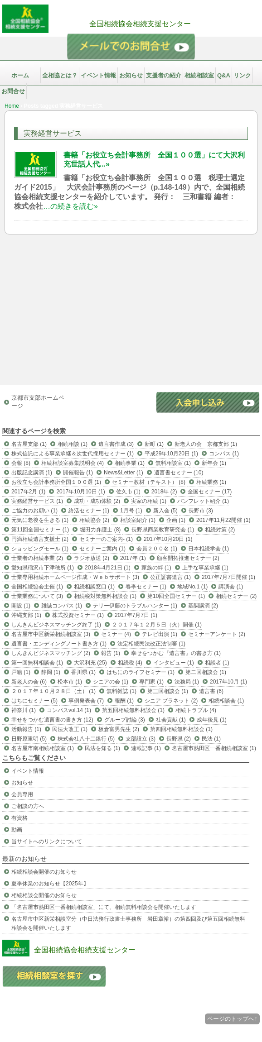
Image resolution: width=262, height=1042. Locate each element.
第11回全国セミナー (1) (40, 529)
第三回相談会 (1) (167, 691)
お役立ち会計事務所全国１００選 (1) (56, 482)
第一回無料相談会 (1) (37, 663)
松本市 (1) (70, 682)
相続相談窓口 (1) (94, 586)
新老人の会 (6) (29, 682)
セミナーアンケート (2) (216, 634)
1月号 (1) (131, 510)
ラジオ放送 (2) (91, 558)
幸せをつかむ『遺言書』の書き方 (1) (176, 653)
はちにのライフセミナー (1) (141, 672)
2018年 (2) (164, 491)
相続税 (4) (130, 663)
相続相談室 (199, 75)
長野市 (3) (201, 510)
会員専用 (22, 794)
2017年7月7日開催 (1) (228, 577)
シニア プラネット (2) (171, 701)
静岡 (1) (50, 672)
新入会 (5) (165, 510)
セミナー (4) (116, 634)
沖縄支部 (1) (26, 615)
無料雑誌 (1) (121, 691)
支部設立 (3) (140, 739)
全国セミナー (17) (210, 491)
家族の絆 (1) (156, 567)
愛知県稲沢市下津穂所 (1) (42, 567)
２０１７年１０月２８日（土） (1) (53, 691)
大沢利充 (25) (90, 663)
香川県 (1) (83, 672)
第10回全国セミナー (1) (176, 596)
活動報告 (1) (26, 729)
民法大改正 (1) (69, 729)
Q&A (223, 75)
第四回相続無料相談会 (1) (181, 729)
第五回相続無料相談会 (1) (133, 710)
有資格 (19, 818)
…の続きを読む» (70, 206)
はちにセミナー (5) (34, 701)
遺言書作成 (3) (116, 444)
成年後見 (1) (212, 720)
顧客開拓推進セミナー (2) (188, 558)
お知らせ (131, 75)
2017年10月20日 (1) (168, 539)
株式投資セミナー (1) (78, 615)
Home (12, 106)
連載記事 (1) (146, 748)
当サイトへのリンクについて (46, 841)
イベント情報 (98, 75)
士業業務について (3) (37, 596)
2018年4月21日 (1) (108, 567)
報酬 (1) (124, 701)
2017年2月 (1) (28, 491)
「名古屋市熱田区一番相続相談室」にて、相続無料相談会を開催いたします (103, 907)
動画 (16, 830)
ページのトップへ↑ (232, 1018)
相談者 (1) (217, 663)
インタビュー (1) (173, 663)
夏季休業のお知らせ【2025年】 (50, 883)
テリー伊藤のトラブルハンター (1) (135, 605)
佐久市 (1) (128, 491)
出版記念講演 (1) (31, 472)
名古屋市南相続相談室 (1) (42, 748)
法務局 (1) (187, 682)
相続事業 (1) (130, 463)
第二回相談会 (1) (205, 672)
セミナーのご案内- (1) (106, 539)
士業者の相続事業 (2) (37, 558)
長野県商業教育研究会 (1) (162, 529)
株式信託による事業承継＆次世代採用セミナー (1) (72, 453)
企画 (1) (175, 520)
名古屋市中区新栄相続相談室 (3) (50, 634)
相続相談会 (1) (226, 701)
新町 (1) (154, 444)
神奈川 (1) (23, 710)
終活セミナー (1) (88, 510)
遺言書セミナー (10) (179, 472)
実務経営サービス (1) (37, 501)
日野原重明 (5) (29, 739)
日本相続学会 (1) (208, 548)
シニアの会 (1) (110, 682)
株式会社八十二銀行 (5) (86, 739)
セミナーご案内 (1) (102, 548)
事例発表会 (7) (86, 701)
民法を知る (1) (102, 748)
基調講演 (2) (203, 605)
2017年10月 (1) (228, 682)
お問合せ (13, 91)
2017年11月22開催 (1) (223, 520)
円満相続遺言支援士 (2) (39, 539)
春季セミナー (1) (146, 586)
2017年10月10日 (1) (80, 491)
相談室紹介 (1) (137, 520)
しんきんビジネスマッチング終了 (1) (56, 624)
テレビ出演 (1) (159, 634)
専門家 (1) (151, 682)
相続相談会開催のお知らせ (44, 872)
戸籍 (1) (20, 672)
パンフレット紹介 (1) (203, 501)
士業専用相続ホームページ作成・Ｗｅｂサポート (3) (75, 577)
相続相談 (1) (72, 444)
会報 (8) (20, 463)
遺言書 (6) (211, 691)
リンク (242, 75)
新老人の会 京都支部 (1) (206, 444)
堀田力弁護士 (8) (100, 529)
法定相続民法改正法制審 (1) (151, 643)
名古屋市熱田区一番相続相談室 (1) (214, 748)
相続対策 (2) (220, 529)
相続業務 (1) (211, 482)
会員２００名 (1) (156, 548)
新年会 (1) (214, 463)
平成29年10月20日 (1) (171, 453)
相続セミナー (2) (236, 596)
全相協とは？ (60, 75)
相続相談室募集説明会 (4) (72, 463)
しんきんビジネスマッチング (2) (50, 653)
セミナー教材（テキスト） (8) (148, 482)
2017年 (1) (133, 558)
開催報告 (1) (78, 472)
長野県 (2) (178, 739)
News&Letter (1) (123, 472)
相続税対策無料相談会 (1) (105, 596)
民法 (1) (211, 739)
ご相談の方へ (27, 806)
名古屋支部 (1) (29, 444)
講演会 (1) (230, 586)
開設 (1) (20, 605)
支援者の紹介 (163, 75)
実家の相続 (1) (148, 501)
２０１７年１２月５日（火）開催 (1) (157, 624)
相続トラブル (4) (195, 710)
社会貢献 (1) (171, 720)
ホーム (20, 75)
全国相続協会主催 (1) (37, 586)
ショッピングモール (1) (39, 548)
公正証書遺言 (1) (170, 577)
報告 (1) (110, 653)
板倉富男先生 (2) (118, 729)
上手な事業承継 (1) (205, 567)
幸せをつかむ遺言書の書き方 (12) (52, 720)
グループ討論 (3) (124, 720)
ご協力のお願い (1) (34, 510)
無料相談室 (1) (173, 463)
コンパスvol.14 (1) (69, 710)
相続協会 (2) (94, 520)
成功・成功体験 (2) (97, 501)
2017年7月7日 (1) (136, 615)
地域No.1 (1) (192, 586)
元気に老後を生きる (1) (39, 520)
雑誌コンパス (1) (61, 605)
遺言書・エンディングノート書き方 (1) (59, 643)
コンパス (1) (224, 453)
